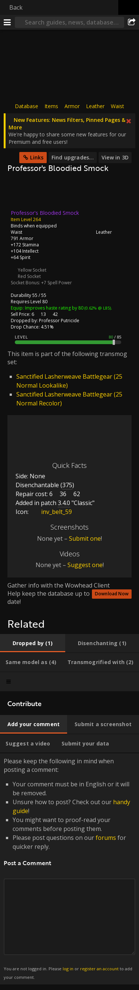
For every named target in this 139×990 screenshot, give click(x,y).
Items (51, 106)
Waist (117, 106)
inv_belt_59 (51, 512)
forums (106, 838)
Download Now (112, 594)
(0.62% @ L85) (97, 308)
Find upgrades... (73, 157)
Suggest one (85, 565)
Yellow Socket (32, 270)
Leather (95, 106)
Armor (72, 106)
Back (16, 7)
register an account (99, 968)
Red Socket (29, 276)
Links (36, 157)
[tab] (32, 643)
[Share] (131, 22)
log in (68, 968)
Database (26, 106)
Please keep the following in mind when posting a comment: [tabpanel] (69, 869)
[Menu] (7, 22)
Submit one (85, 538)
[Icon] (20, 193)
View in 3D (115, 157)
